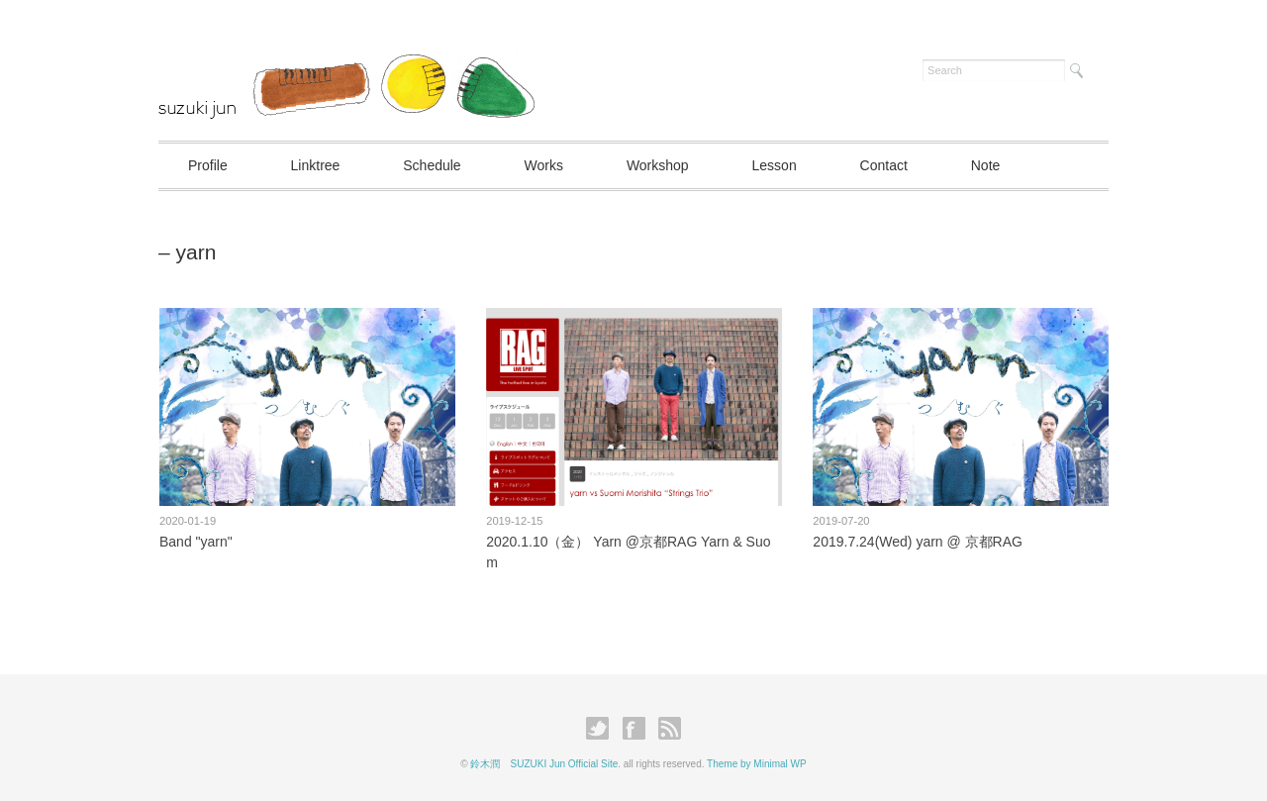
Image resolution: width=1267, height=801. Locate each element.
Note (986, 165)
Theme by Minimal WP (757, 763)
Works (544, 165)
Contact (884, 165)
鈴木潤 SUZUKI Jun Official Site (544, 763)
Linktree (316, 165)
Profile (208, 165)
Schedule (431, 165)
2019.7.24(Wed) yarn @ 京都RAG (918, 542)
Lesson (774, 165)
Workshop (658, 165)
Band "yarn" (196, 542)
